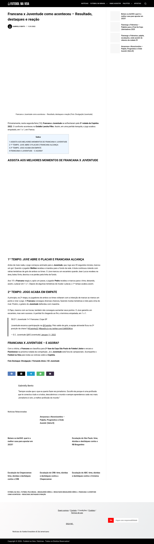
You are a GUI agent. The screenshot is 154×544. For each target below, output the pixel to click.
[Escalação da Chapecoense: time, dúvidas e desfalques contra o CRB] (22, 459)
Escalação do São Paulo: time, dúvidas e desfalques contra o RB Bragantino (85, 441)
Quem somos (63, 510)
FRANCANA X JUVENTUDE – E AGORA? (26, 151)
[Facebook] (12, 374)
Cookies (91, 510)
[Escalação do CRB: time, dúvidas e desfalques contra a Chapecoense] (54, 459)
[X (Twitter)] (21, 374)
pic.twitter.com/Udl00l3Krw (61, 328)
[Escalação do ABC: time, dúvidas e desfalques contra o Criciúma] (86, 459)
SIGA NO (70, 524)
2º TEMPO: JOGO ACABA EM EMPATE (25, 148)
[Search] (145, 3)
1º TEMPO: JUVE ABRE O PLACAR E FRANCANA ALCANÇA (34, 145)
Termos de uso (77, 513)
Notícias (84, 3)
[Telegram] (31, 374)
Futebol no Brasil (99, 3)
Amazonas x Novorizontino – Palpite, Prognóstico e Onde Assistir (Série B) (52, 420)
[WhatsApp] (40, 374)
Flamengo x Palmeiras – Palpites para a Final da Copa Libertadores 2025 (132, 27)
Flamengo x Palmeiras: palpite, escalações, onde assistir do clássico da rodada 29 (132, 38)
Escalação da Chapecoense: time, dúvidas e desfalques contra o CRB (20, 476)
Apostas (137, 3)
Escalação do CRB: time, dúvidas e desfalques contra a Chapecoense (54, 476)
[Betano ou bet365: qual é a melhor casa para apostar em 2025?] (22, 424)
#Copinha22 (33, 328)
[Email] (50, 374)
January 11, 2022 (48, 335)
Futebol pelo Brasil (28, 492)
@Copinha (47, 325)
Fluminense (13, 352)
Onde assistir (115, 3)
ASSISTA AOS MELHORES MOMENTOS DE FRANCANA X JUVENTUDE (38, 142)
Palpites (128, 3)
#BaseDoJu (44, 328)
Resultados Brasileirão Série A (65, 492)
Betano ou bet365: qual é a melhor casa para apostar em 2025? (20, 441)
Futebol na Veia (14, 492)
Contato (73, 510)
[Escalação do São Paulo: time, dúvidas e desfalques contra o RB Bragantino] (86, 424)
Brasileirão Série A (45, 492)
